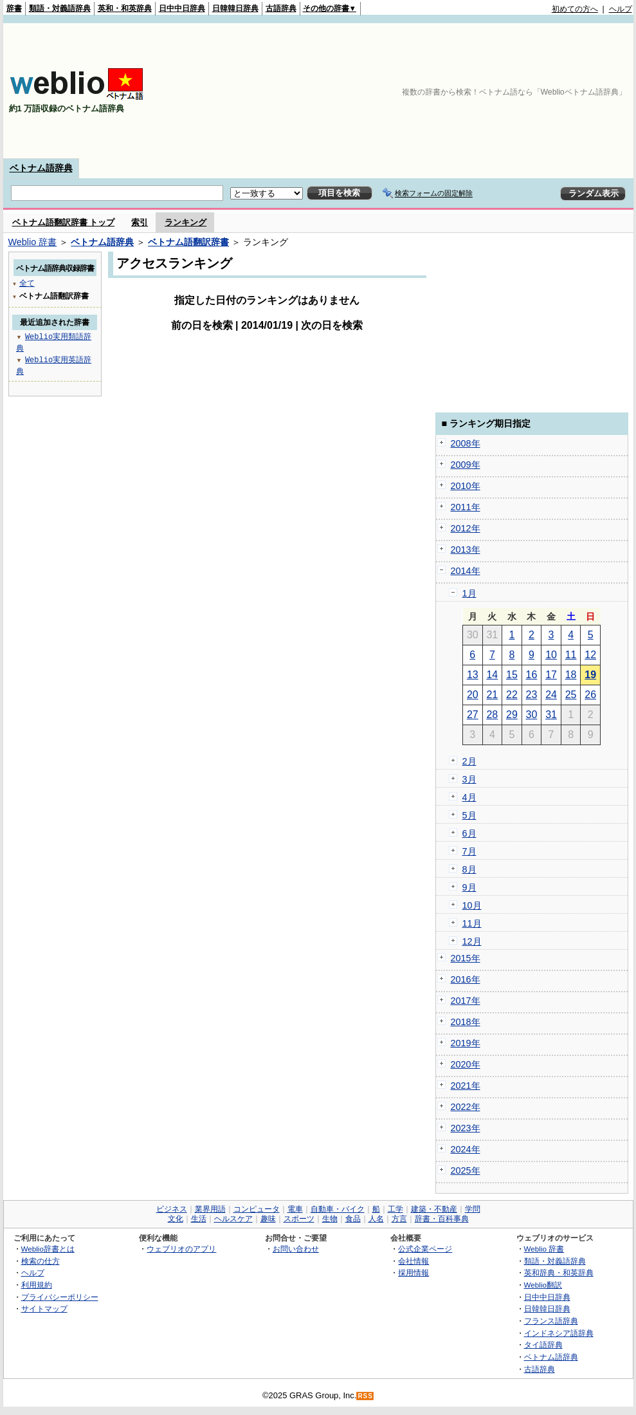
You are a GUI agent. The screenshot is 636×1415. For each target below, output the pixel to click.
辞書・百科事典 (442, 1219)
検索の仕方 (40, 1261)
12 (590, 654)
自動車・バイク (338, 1209)
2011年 (465, 507)
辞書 (14, 8)
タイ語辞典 (543, 1344)
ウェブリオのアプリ (181, 1248)
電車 (295, 1209)
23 (532, 694)
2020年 (465, 1064)
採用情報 (413, 1272)
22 (512, 694)
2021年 (465, 1085)
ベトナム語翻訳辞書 (188, 242)
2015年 (465, 958)
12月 (472, 941)
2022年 (465, 1107)
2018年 (465, 1022)
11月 (472, 923)
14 (492, 674)
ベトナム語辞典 (41, 168)
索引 (139, 222)
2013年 (465, 549)
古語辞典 (281, 8)
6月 (469, 833)
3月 (469, 779)
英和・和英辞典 (125, 8)
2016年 (465, 979)
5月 (469, 815)
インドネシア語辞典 (559, 1333)
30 (532, 714)
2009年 (465, 464)
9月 (469, 887)
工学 (395, 1209)
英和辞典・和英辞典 (559, 1272)
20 (472, 694)
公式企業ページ (425, 1248)
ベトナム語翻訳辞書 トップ (63, 222)
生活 (198, 1219)
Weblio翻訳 (543, 1285)
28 (492, 714)
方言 (399, 1219)
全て (27, 282)
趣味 (268, 1219)
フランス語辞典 (551, 1321)
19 (590, 674)
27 (472, 714)
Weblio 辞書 (32, 242)
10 (551, 654)
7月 (469, 851)
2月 (469, 761)
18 (571, 674)
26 (590, 694)
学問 (472, 1209)
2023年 (465, 1128)
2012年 (465, 528)
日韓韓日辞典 (235, 8)
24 (551, 694)
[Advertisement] (564, 90)
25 (571, 694)
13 (472, 674)
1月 (469, 593)
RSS (365, 1396)
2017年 (465, 1000)
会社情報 (413, 1261)
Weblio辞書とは (48, 1248)
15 (512, 674)
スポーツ (299, 1219)
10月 (472, 905)
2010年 (465, 486)
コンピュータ (256, 1209)
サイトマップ (44, 1308)
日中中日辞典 (182, 8)
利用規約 (36, 1285)
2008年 (465, 443)
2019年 (465, 1043)
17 (551, 674)
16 (532, 674)
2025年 (465, 1170)
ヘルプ (620, 9)
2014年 (465, 571)
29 (512, 714)
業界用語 (210, 1209)
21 (492, 694)
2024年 (465, 1149)
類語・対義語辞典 (60, 8)
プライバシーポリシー (59, 1297)
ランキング (185, 222)
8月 (469, 869)
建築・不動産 (434, 1209)
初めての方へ (575, 9)
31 (551, 714)
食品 (353, 1219)
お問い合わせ (296, 1248)
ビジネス (171, 1209)
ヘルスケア (233, 1219)
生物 (330, 1219)
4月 (469, 797)
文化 (175, 1219)
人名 (376, 1219)
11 (571, 654)
